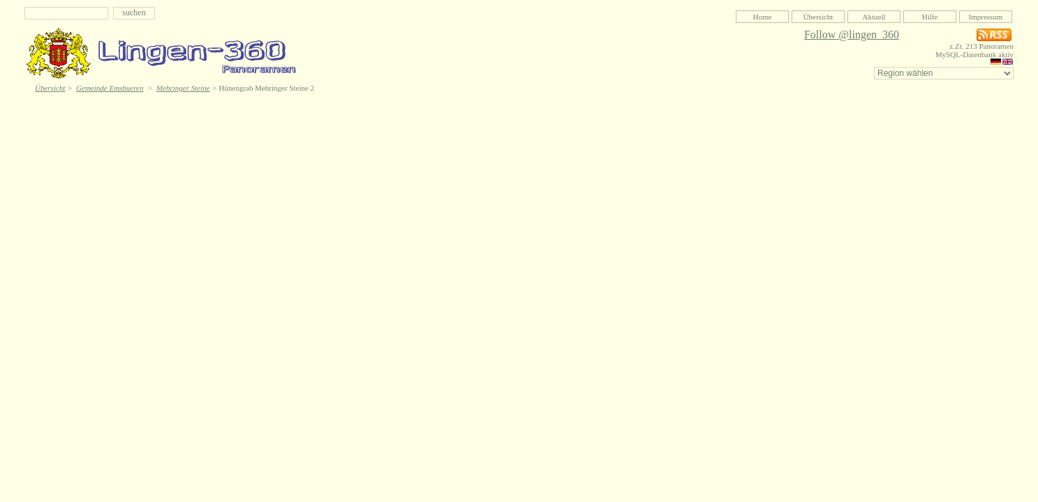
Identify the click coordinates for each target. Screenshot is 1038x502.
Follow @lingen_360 (851, 34)
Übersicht (818, 17)
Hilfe (930, 17)
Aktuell (874, 17)
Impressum (986, 17)
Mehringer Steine (183, 88)
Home (762, 17)
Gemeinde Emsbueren (109, 88)
